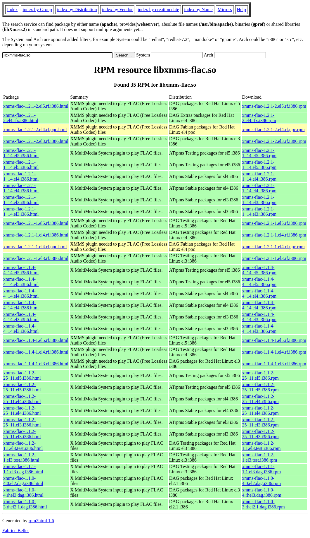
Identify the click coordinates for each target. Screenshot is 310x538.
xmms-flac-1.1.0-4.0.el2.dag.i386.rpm (261, 481)
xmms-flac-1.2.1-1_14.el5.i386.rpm (259, 153)
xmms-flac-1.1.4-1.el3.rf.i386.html (35, 363)
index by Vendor (117, 9)
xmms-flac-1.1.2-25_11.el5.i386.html (22, 375)
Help (241, 9)
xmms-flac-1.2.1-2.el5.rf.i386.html (35, 106)
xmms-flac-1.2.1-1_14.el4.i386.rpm (259, 176)
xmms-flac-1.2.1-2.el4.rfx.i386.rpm (259, 118)
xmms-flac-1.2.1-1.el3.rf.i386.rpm (274, 258)
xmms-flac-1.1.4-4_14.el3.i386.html (21, 317)
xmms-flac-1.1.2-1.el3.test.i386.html (21, 457)
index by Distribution (77, 9)
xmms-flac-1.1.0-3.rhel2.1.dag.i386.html (25, 504)
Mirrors (225, 9)
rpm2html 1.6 (41, 520)
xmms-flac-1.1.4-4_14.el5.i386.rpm (259, 270)
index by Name (198, 9)
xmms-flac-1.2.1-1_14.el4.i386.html (21, 176)
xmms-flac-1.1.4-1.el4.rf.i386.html (35, 351)
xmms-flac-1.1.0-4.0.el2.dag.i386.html (23, 481)
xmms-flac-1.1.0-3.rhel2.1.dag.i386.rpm (263, 504)
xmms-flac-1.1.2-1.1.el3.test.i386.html (23, 446)
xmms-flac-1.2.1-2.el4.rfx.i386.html (20, 118)
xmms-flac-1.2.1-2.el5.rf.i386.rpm (274, 106)
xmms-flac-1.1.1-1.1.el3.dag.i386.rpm (261, 469)
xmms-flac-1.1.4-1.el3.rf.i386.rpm (274, 363)
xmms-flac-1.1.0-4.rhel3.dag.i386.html (23, 492)
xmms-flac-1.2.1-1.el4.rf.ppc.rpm (273, 246)
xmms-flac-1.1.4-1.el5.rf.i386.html (35, 340)
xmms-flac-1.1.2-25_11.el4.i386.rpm (260, 399)
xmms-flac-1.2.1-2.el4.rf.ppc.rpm (273, 129)
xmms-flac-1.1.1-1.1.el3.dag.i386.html (23, 469)
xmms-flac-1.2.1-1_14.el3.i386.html (21, 200)
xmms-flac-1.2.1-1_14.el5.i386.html (21, 153)
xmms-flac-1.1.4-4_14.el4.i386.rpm (259, 293)
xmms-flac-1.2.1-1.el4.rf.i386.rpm (274, 234)
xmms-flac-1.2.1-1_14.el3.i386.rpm (259, 200)
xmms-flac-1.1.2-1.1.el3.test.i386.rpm (261, 446)
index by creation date (158, 9)
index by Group (37, 9)
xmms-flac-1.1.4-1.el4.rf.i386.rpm (274, 351)
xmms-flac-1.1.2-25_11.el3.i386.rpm (260, 422)
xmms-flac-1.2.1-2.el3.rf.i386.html (35, 141)
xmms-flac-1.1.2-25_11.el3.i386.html (22, 422)
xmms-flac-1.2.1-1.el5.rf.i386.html (35, 223)
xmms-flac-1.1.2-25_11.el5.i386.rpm (260, 375)
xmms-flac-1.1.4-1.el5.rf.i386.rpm (274, 340)
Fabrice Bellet (15, 530)
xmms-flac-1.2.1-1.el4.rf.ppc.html (35, 246)
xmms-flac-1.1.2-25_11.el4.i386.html (22, 399)
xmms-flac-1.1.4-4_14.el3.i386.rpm (259, 317)
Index (12, 9)
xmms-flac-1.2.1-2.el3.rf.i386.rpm (274, 141)
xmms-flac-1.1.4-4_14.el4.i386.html (21, 293)
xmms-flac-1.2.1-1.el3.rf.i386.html (35, 258)
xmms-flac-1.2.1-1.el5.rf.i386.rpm (274, 223)
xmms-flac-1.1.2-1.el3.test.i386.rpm (259, 457)
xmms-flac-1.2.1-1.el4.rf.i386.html (35, 234)
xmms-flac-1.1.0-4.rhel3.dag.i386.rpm (261, 492)
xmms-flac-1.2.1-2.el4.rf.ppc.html (35, 129)
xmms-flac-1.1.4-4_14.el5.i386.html (21, 270)
